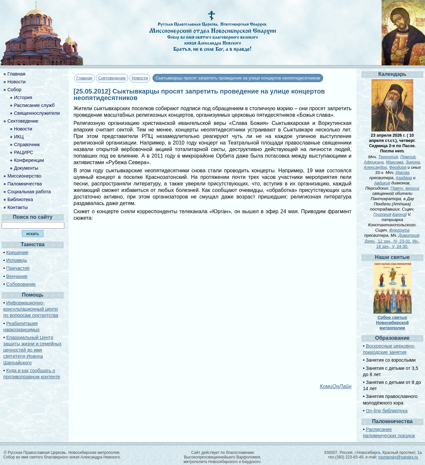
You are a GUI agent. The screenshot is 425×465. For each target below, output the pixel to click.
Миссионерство (24, 176)
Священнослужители (37, 113)
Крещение (17, 252)
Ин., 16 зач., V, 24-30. (398, 244)
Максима (394, 162)
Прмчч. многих (405, 188)
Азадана (404, 177)
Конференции (29, 160)
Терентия (388, 156)
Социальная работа (29, 191)
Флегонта (399, 230)
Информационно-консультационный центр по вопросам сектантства (30, 309)
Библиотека (20, 199)
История (23, 97)
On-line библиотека (386, 410)
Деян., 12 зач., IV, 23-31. (388, 241)
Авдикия (382, 183)
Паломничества (25, 183)
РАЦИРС (23, 152)
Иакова (403, 172)
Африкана (374, 162)
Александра (375, 167)
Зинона (413, 162)
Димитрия (409, 235)
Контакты (18, 207)
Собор (15, 89)
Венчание (16, 276)
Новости (140, 78)
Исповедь (16, 260)
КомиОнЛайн (335, 386)
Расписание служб (34, 105)
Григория (382, 214)
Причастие (18, 268)
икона (399, 214)
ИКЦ (19, 136)
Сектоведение (112, 78)
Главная (84, 78)
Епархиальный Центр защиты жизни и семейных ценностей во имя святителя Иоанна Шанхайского (32, 350)
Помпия (407, 156)
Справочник (27, 144)
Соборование (21, 284)
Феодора (397, 167)
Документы (26, 168)
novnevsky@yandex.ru (398, 457)
